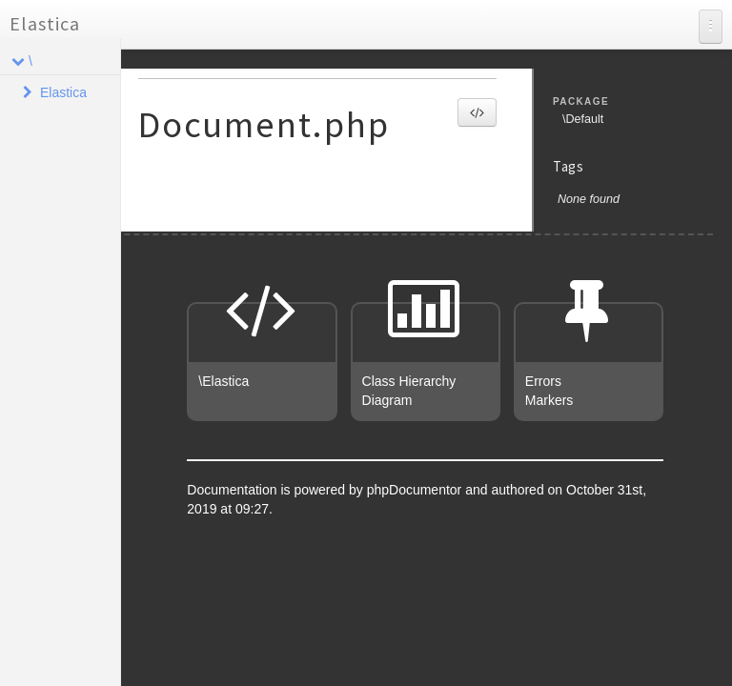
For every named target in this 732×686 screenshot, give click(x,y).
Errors (543, 381)
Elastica (45, 23)
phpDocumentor (416, 489)
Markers (549, 400)
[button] (477, 112)
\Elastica (223, 381)
